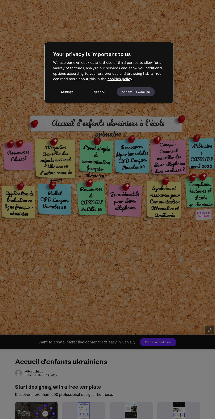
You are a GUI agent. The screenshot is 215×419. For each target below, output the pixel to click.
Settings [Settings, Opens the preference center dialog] (67, 92)
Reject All (98, 92)
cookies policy (120, 79)
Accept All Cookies (136, 92)
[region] (109, 72)
